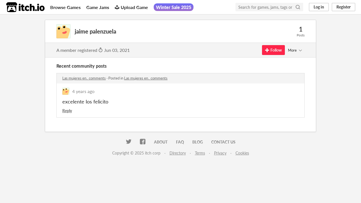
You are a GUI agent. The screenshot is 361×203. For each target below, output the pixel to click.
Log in (319, 7)
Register (343, 7)
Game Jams (97, 7)
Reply (67, 110)
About (161, 142)
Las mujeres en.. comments (84, 78)
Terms (200, 153)
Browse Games (65, 7)
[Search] (297, 7)
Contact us (223, 142)
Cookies (242, 153)
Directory (178, 153)
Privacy (220, 153)
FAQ (180, 142)
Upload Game (131, 7)
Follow (273, 50)
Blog (197, 142)
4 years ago (83, 91)
